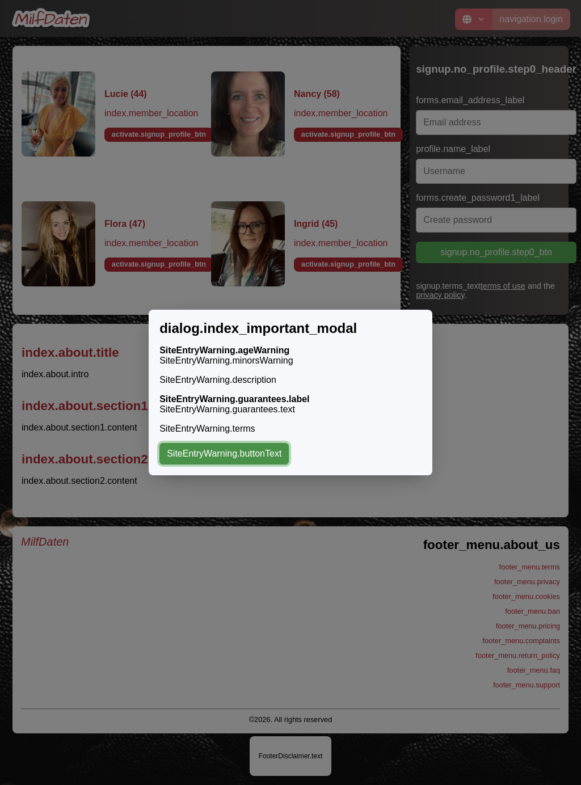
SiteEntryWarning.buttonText (224, 453)
